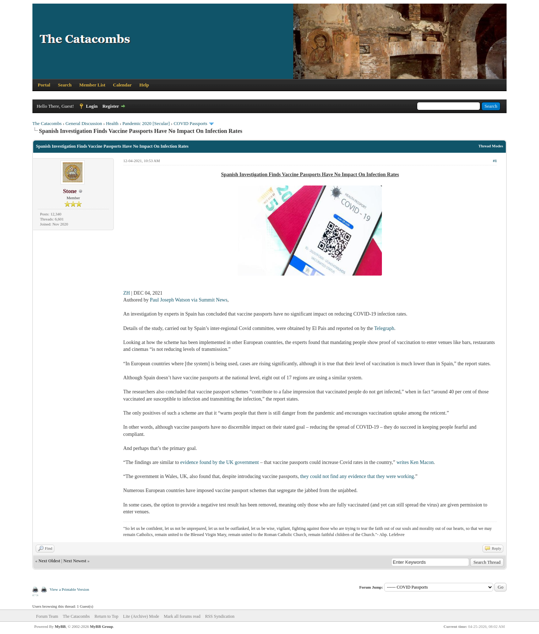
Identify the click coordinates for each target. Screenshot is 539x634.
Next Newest (74, 560)
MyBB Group (101, 626)
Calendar (122, 85)
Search (65, 85)
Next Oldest (49, 560)
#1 (495, 160)
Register (110, 106)
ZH (126, 293)
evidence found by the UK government (219, 462)
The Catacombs (47, 123)
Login (92, 106)
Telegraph (384, 328)
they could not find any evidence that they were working (357, 476)
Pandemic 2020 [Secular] (146, 123)
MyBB (60, 626)
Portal (44, 85)
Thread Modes (490, 146)
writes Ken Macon (414, 462)
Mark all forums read (182, 616)
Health (112, 123)
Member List (92, 85)
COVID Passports (191, 123)
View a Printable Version (69, 589)
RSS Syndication (220, 616)
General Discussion (84, 123)
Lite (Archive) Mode (141, 616)
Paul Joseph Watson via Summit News (188, 300)
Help (144, 85)
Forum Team (47, 616)
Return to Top (106, 616)
